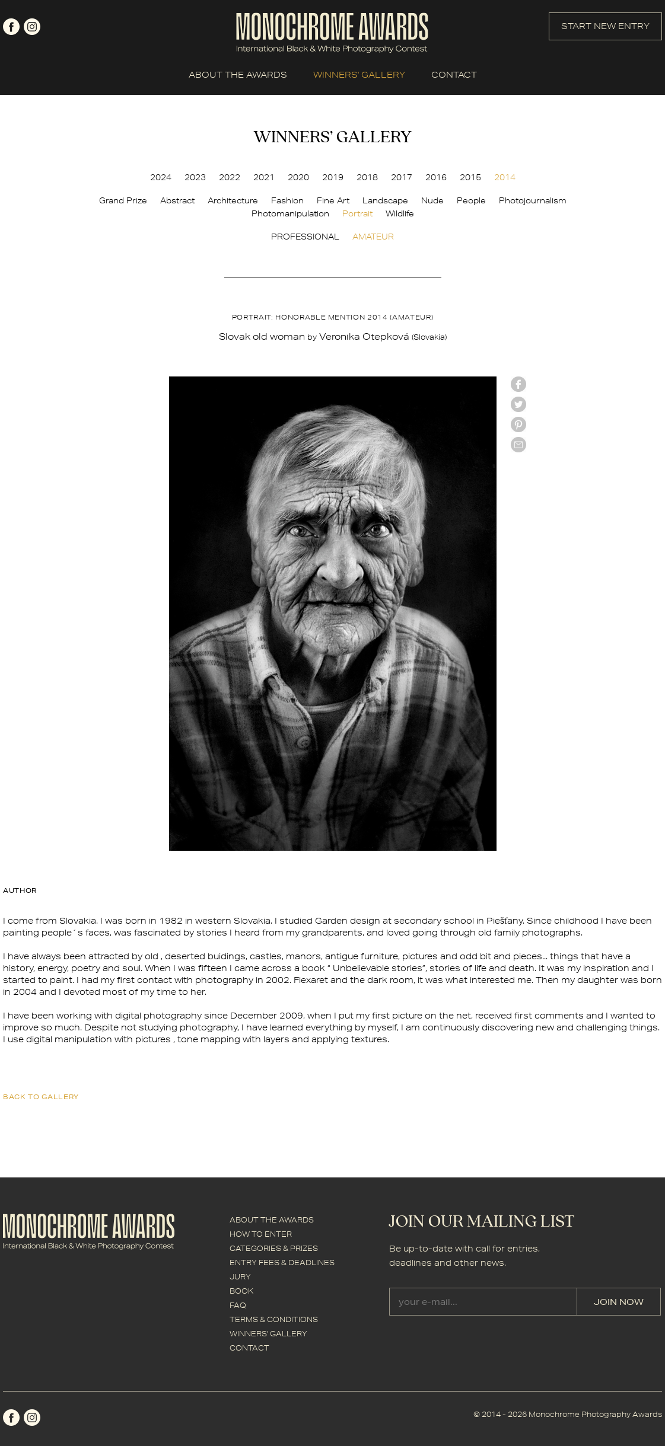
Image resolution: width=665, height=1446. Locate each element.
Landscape (385, 200)
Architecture (233, 200)
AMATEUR (373, 236)
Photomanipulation (290, 213)
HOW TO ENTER (261, 1234)
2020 (298, 177)
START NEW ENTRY (605, 26)
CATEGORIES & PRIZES (274, 1248)
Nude (432, 200)
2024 (160, 177)
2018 (367, 177)
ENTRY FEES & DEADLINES (282, 1262)
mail (518, 444)
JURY (240, 1277)
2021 (264, 177)
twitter (518, 404)
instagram (32, 26)
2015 (470, 177)
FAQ (238, 1305)
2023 (195, 177)
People (471, 200)
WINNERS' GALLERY (359, 74)
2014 (505, 177)
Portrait (357, 213)
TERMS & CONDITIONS (274, 1319)
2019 (332, 177)
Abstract (177, 200)
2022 (229, 177)
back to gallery (41, 1096)
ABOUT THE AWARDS (238, 74)
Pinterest (518, 424)
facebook (11, 26)
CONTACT (454, 74)
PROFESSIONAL (305, 236)
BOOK (241, 1291)
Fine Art (333, 200)
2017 (401, 177)
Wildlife (400, 213)
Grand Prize (123, 200)
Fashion (287, 200)
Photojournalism (533, 200)
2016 (436, 177)
